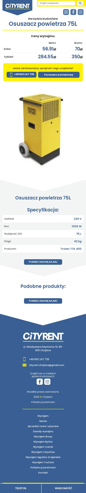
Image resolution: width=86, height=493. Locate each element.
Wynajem (43, 416)
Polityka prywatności (43, 402)
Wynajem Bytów (43, 441)
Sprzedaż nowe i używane (43, 426)
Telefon (20, 488)
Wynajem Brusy (43, 436)
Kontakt (43, 472)
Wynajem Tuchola (43, 462)
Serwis (43, 421)
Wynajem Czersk (43, 447)
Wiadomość (63, 488)
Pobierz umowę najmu (43, 262)
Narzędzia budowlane (43, 19)
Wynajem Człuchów (43, 452)
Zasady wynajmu (43, 431)
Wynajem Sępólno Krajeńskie (43, 457)
